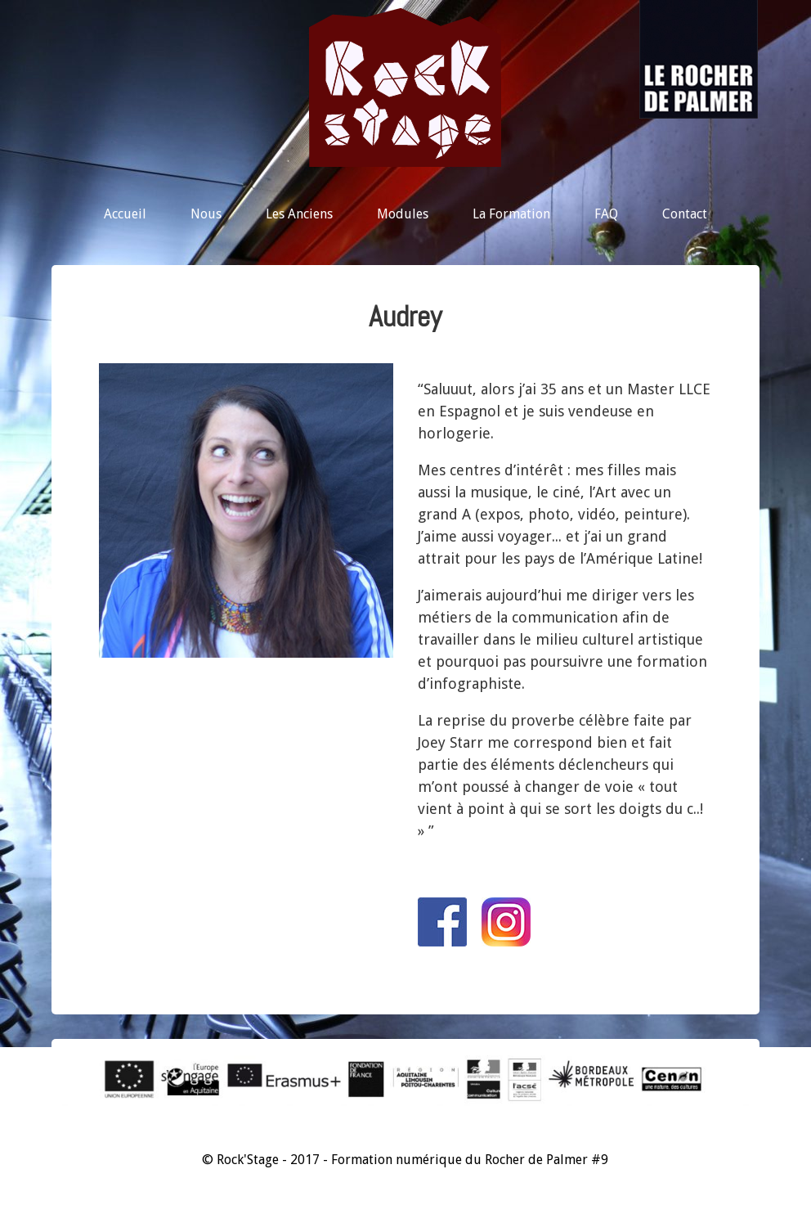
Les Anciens (299, 214)
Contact (684, 214)
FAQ (606, 214)
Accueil (125, 214)
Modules (402, 214)
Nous (206, 214)
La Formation (511, 214)
